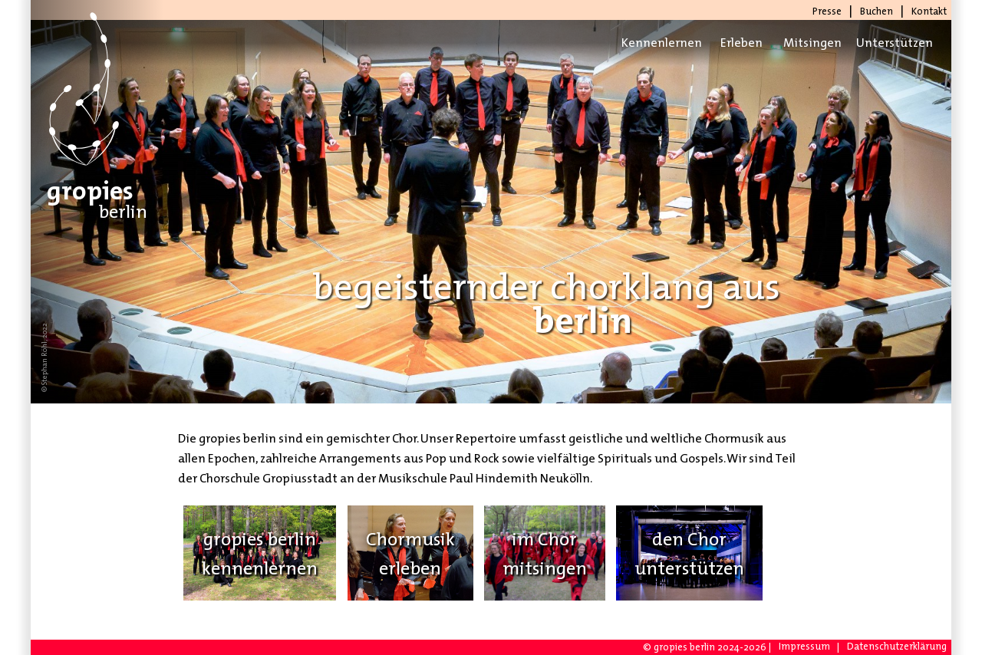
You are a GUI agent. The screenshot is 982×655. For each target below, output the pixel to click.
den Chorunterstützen (689, 553)
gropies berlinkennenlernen (260, 553)
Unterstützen (891, 42)
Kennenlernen (656, 42)
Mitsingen (812, 42)
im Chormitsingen (545, 553)
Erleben (741, 42)
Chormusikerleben (410, 553)
